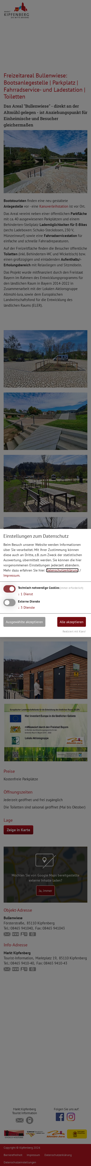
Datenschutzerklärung (62, 570)
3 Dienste (26, 607)
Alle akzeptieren (71, 621)
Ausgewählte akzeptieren (24, 621)
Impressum (11, 575)
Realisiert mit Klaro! (74, 631)
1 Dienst (25, 594)
